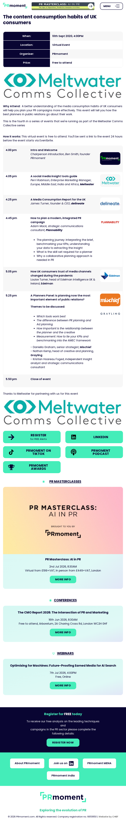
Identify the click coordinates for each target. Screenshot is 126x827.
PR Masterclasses (65, 481)
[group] (63, 6)
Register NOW (63, 742)
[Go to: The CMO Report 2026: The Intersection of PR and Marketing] (63, 623)
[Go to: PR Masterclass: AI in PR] (63, 537)
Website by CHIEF (108, 816)
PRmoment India (63, 775)
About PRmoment (27, 763)
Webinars (65, 653)
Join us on (63, 763)
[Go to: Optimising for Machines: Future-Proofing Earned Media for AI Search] (63, 676)
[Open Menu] (111, 6)
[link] (63, 6)
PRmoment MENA (99, 763)
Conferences (65, 600)
